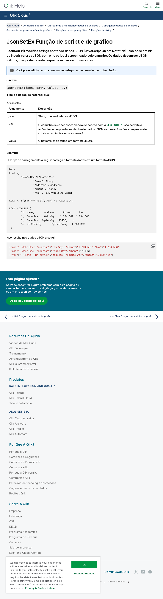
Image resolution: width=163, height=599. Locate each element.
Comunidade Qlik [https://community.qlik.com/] (116, 572)
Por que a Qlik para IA (23, 472)
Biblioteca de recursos (23, 369)
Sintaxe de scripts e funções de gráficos (29, 30)
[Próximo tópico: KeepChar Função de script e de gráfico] (121, 316)
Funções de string (101, 30)
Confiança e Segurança (24, 456)
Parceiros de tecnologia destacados (32, 483)
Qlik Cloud (20, 15)
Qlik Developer (18, 348)
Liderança (15, 516)
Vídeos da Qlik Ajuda (22, 343)
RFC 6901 (112, 125)
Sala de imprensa (20, 547)
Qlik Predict (16, 428)
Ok (84, 564)
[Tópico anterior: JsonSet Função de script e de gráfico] (41, 316)
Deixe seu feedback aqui (27, 300)
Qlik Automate (18, 434)
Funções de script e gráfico (71, 30)
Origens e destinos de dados (28, 488)
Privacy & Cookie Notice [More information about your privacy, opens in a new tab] (40, 588)
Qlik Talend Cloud (20, 398)
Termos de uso (116, 581)
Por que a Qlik (18, 451)
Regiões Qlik (17, 493)
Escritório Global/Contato (25, 552)
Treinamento (17, 353)
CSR (12, 521)
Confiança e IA (18, 467)
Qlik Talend (16, 392)
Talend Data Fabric (21, 403)
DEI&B (13, 526)
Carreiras (15, 542)
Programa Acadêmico (23, 531)
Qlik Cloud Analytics (22, 418)
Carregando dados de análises (119, 25)
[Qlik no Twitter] (136, 572)
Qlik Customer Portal (22, 363)
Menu (158, 7)
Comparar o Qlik (19, 477)
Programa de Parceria (23, 537)
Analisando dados (33, 25)
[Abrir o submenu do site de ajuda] (5, 16)
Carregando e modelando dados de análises (73, 25)
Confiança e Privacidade (24, 462)
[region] (53, 575)
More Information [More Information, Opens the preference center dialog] (84, 573)
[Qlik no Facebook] (150, 572)
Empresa (15, 511)
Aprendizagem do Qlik (23, 358)
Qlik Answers (17, 423)
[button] (153, 246)
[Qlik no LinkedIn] (143, 572)
